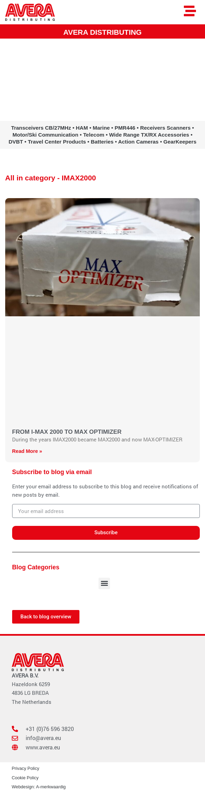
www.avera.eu (102, 110)
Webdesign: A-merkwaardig (39, 786)
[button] (104, 583)
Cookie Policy (25, 777)
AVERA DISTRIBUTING (102, 32)
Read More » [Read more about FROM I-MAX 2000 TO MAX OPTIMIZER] (27, 451)
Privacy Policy (25, 768)
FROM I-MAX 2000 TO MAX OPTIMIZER (67, 431)
